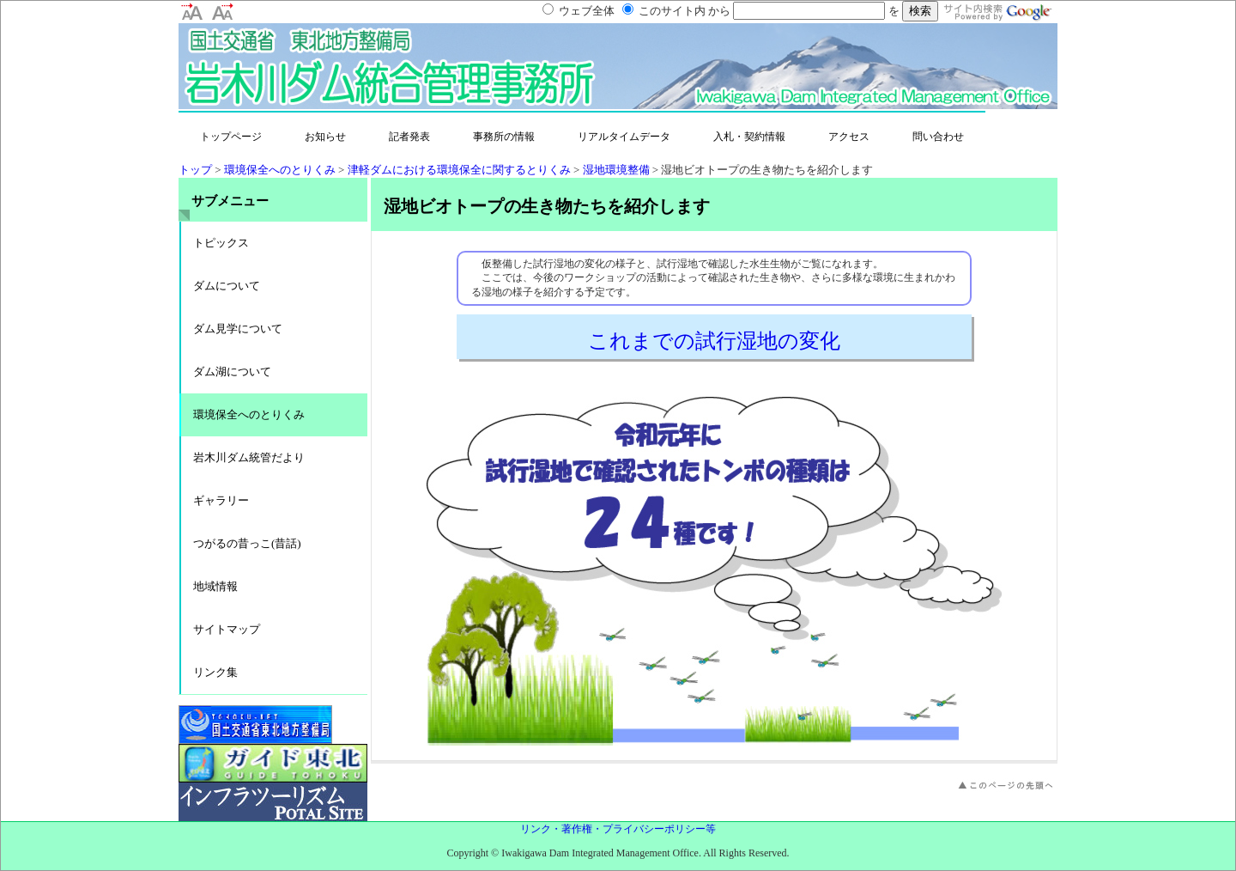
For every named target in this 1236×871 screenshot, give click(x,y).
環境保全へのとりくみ (280, 169)
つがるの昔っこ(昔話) (247, 543)
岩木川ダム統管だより (249, 457)
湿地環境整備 (616, 169)
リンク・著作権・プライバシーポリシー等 (618, 829)
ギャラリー (221, 500)
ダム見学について (237, 328)
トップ (195, 169)
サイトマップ (226, 629)
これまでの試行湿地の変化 (714, 341)
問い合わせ (938, 137)
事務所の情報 (504, 137)
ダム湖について (232, 371)
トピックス (221, 242)
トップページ (231, 137)
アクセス (848, 137)
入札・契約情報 (749, 137)
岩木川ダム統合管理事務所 (350, 75)
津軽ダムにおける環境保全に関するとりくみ (459, 169)
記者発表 (409, 137)
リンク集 (215, 672)
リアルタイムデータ (624, 137)
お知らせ (325, 137)
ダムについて (226, 285)
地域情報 (215, 586)
